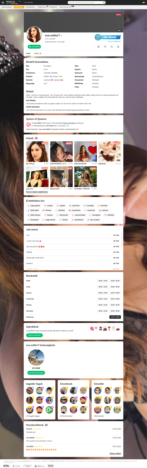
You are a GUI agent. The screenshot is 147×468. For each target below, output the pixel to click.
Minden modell (7, 7)
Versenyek (53, 7)
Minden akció (43, 7)
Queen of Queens (69, 123)
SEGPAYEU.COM (54, 461)
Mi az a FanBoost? (114, 41)
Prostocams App (66, 7)
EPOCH (45, 461)
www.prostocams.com (26, 461)
